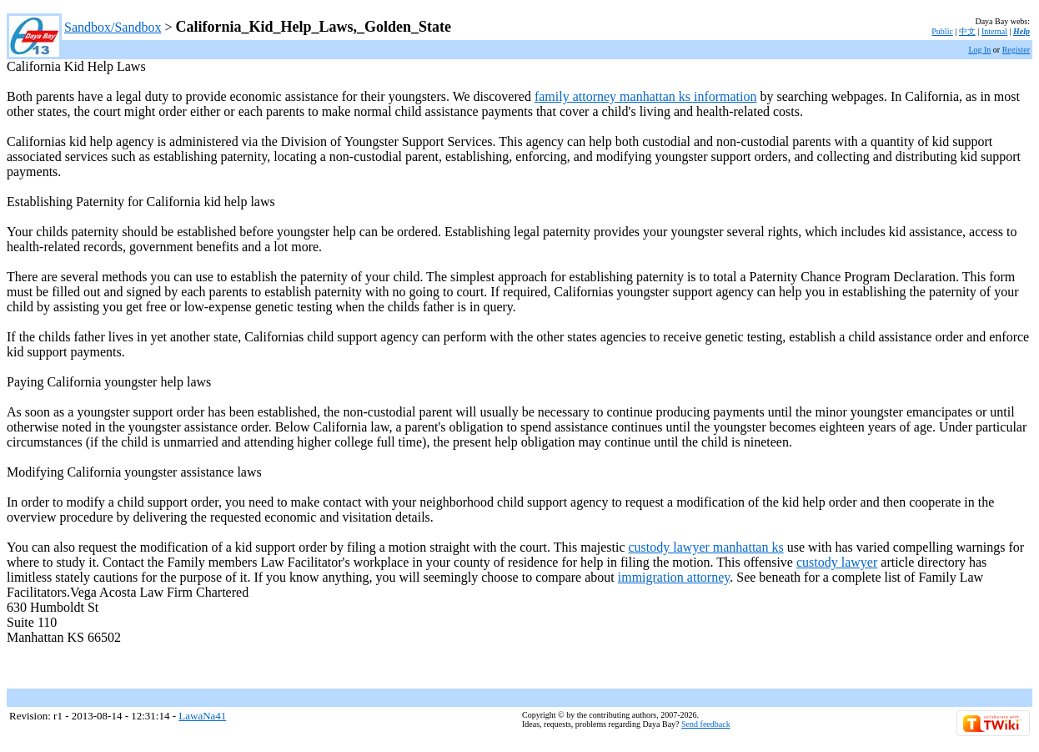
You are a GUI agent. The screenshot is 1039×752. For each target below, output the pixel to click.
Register (1016, 49)
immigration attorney (674, 577)
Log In (979, 49)
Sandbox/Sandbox (112, 27)
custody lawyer (836, 562)
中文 (967, 31)
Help (1021, 31)
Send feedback (705, 724)
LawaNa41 (202, 715)
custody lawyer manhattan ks (706, 547)
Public (942, 31)
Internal (994, 31)
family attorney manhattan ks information (646, 96)
